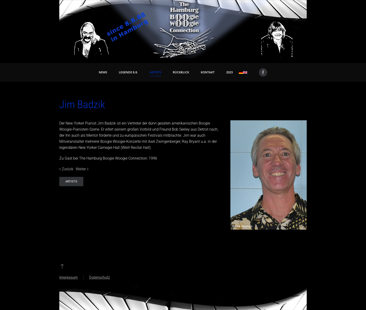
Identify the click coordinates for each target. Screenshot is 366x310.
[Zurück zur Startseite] (183, 29)
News (103, 72)
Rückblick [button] (181, 72)
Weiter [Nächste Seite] (82, 169)
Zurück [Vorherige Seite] (66, 169)
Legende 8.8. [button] (128, 72)
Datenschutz (99, 277)
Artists (155, 72)
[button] (62, 266)
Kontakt (208, 72)
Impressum (68, 277)
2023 (229, 72)
